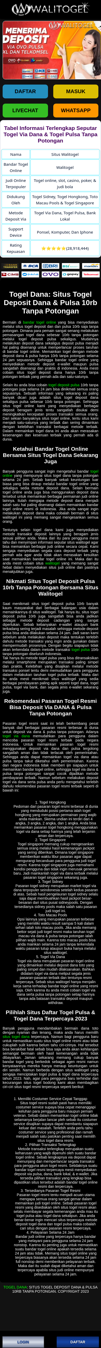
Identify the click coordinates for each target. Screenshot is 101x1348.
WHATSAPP (76, 110)
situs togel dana (16, 1037)
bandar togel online (39, 322)
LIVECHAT (25, 110)
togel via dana (16, 736)
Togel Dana (15, 1287)
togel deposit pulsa (64, 385)
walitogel (52, 563)
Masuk (75, 91)
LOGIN (23, 1342)
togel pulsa (81, 650)
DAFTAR (77, 1342)
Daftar (25, 91)
